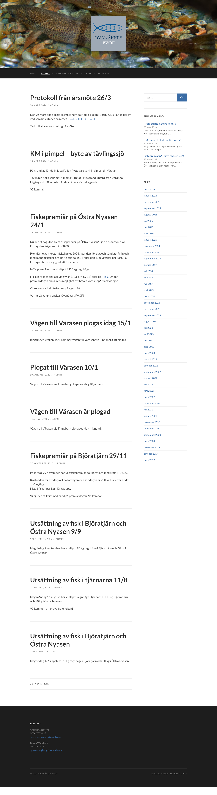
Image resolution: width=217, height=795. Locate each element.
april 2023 (149, 346)
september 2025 (152, 208)
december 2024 (152, 246)
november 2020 (152, 428)
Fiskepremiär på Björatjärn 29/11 (80, 464)
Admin (54, 105)
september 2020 (152, 434)
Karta (88, 73)
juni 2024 (149, 277)
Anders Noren (169, 782)
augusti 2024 (150, 264)
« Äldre (39, 692)
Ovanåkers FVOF (48, 782)
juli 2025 (148, 220)
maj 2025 (148, 227)
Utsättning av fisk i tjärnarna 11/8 (81, 588)
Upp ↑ (184, 782)
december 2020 (152, 422)
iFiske (105, 276)
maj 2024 (148, 283)
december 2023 (152, 302)
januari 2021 (150, 415)
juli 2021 (148, 409)
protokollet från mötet (83, 119)
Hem (32, 73)
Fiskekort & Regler (67, 73)
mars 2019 (149, 459)
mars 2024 (149, 296)
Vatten (102, 73)
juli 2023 (148, 327)
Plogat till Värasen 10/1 (65, 375)
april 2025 (149, 233)
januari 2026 (150, 195)
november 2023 (152, 308)
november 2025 (152, 201)
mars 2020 (149, 441)
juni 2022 (149, 390)
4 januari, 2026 (39, 427)
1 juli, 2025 (36, 659)
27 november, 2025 (41, 471)
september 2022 (152, 371)
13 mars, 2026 (38, 161)
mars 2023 (149, 352)
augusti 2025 (150, 214)
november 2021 (152, 403)
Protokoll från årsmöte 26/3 (72, 98)
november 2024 (152, 252)
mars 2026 (149, 189)
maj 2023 (148, 340)
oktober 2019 (151, 453)
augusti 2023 (150, 321)
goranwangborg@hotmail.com (46, 758)
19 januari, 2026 (40, 232)
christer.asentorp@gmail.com (45, 745)
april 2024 (149, 289)
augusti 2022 (150, 378)
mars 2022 (149, 397)
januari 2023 (150, 359)
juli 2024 (148, 271)
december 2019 (152, 447)
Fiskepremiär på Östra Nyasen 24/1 (164, 155)
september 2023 (152, 315)
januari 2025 (150, 239)
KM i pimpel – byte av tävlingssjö (79, 153)
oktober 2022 (151, 365)
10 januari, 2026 (40, 383)
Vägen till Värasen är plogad (72, 419)
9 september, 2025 (41, 547)
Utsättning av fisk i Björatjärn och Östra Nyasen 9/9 (80, 535)
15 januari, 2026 (40, 338)
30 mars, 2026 (38, 105)
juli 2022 (148, 384)
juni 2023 (149, 334)
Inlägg (45, 73)
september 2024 (152, 258)
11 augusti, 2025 (40, 595)
